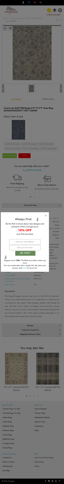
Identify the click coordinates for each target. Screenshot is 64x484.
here (25, 268)
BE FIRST (25, 253)
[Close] (25, 216)
